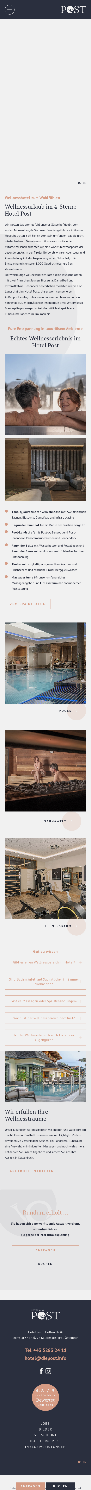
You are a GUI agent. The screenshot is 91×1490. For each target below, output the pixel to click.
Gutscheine (45, 1435)
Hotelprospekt (45, 1441)
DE (79, 183)
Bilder (45, 1429)
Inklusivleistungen (45, 1446)
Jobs (45, 1423)
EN (84, 183)
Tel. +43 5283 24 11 (45, 1350)
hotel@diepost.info (45, 1358)
